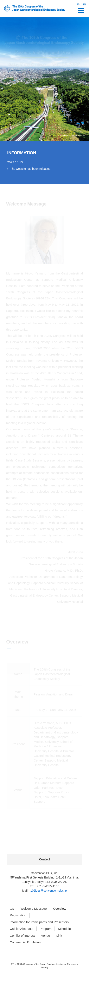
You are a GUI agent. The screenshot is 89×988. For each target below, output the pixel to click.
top (12, 908)
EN (84, 4)
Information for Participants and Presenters (39, 922)
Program (46, 928)
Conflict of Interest (22, 935)
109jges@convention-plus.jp (48, 890)
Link (59, 935)
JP (78, 4)
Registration (18, 915)
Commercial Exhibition (25, 942)
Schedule (64, 928)
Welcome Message (33, 908)
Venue (45, 935)
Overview (59, 908)
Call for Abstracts (21, 928)
